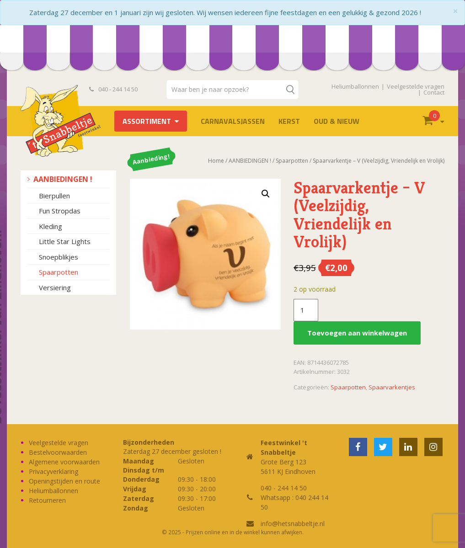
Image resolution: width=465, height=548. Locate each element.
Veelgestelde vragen (415, 86)
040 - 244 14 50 (113, 89)
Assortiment (147, 121)
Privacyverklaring (53, 471)
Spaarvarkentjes (392, 387)
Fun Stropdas (59, 210)
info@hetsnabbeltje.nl (293, 523)
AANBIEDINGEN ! (62, 179)
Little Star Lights (65, 241)
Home (216, 161)
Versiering (55, 287)
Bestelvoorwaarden (58, 452)
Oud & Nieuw (336, 121)
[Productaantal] (306, 310)
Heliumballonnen (355, 86)
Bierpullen (54, 195)
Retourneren (47, 500)
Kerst (289, 121)
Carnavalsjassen (233, 121)
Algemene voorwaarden (64, 462)
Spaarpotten (58, 272)
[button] (265, 194)
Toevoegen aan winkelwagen (357, 332)
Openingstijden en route (64, 481)
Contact (433, 92)
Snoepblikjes (58, 256)
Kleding (50, 226)
